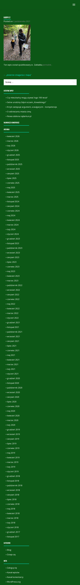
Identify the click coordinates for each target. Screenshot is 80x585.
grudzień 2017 (13, 532)
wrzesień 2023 (13, 252)
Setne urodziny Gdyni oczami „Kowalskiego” (26, 102)
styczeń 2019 (13, 471)
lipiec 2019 (11, 443)
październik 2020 (14, 387)
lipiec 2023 (11, 262)
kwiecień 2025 (13, 192)
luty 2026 (11, 145)
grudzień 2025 (13, 155)
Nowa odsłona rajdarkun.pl (19, 116)
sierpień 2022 (13, 294)
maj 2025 (11, 187)
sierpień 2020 (13, 397)
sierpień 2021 (13, 341)
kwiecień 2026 (13, 136)
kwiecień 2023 (13, 276)
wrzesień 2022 (13, 290)
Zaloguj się (12, 567)
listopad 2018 (13, 480)
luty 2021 (11, 369)
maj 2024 (11, 215)
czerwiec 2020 (13, 406)
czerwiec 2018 (13, 504)
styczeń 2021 (13, 373)
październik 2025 (14, 164)
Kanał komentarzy (15, 577)
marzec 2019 (12, 462)
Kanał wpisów (13, 572)
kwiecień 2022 (13, 308)
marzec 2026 (12, 141)
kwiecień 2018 (13, 513)
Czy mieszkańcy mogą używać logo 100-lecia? (27, 97)
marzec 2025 (12, 197)
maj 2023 (11, 271)
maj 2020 (11, 411)
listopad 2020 (13, 383)
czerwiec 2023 (13, 266)
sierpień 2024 (13, 206)
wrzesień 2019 (13, 434)
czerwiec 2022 (13, 299)
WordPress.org (14, 581)
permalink (47, 65)
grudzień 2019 (13, 429)
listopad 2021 (13, 327)
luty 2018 (11, 522)
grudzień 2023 (13, 238)
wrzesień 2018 (13, 490)
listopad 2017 (13, 536)
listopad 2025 (13, 159)
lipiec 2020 (11, 401)
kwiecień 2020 (13, 415)
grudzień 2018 (13, 476)
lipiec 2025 (11, 178)
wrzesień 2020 (13, 392)
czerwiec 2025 (13, 183)
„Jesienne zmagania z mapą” (17, 75)
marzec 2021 (12, 364)
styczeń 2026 (13, 150)
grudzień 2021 (13, 322)
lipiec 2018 (11, 499)
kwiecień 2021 (13, 359)
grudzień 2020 (13, 378)
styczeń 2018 (13, 527)
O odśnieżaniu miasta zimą (19, 111)
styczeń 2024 (13, 234)
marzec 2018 (12, 518)
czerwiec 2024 (13, 210)
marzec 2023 (12, 280)
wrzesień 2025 (13, 169)
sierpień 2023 (13, 257)
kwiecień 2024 (13, 220)
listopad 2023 (13, 243)
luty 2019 (11, 467)
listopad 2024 (13, 201)
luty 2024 (11, 229)
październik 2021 (14, 332)
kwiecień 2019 (13, 457)
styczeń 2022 (13, 318)
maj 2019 (11, 453)
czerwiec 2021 (13, 350)
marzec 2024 (12, 224)
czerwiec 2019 (13, 448)
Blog (9, 550)
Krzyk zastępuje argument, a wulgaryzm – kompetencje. (32, 107)
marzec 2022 (12, 313)
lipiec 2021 (11, 345)
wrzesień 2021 (13, 336)
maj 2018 (11, 508)
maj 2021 (11, 355)
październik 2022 (14, 285)
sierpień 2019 (13, 439)
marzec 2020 (12, 420)
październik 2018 (14, 485)
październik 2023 (14, 248)
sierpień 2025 (13, 173)
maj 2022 (11, 304)
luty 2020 (11, 425)
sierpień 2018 (13, 494)
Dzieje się (11, 554)
